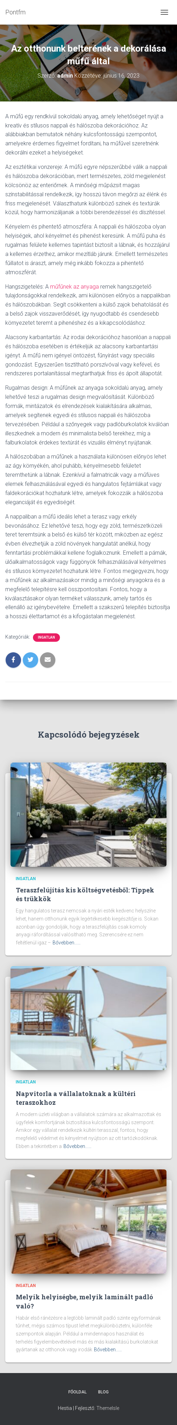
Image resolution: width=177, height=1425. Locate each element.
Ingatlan (46, 637)
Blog (103, 1392)
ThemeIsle (107, 1408)
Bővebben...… (67, 942)
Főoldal (77, 1392)
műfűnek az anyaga (74, 286)
